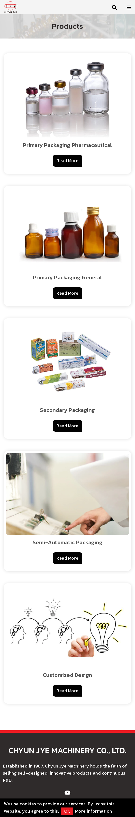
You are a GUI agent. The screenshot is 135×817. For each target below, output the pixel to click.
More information (93, 811)
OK (67, 811)
